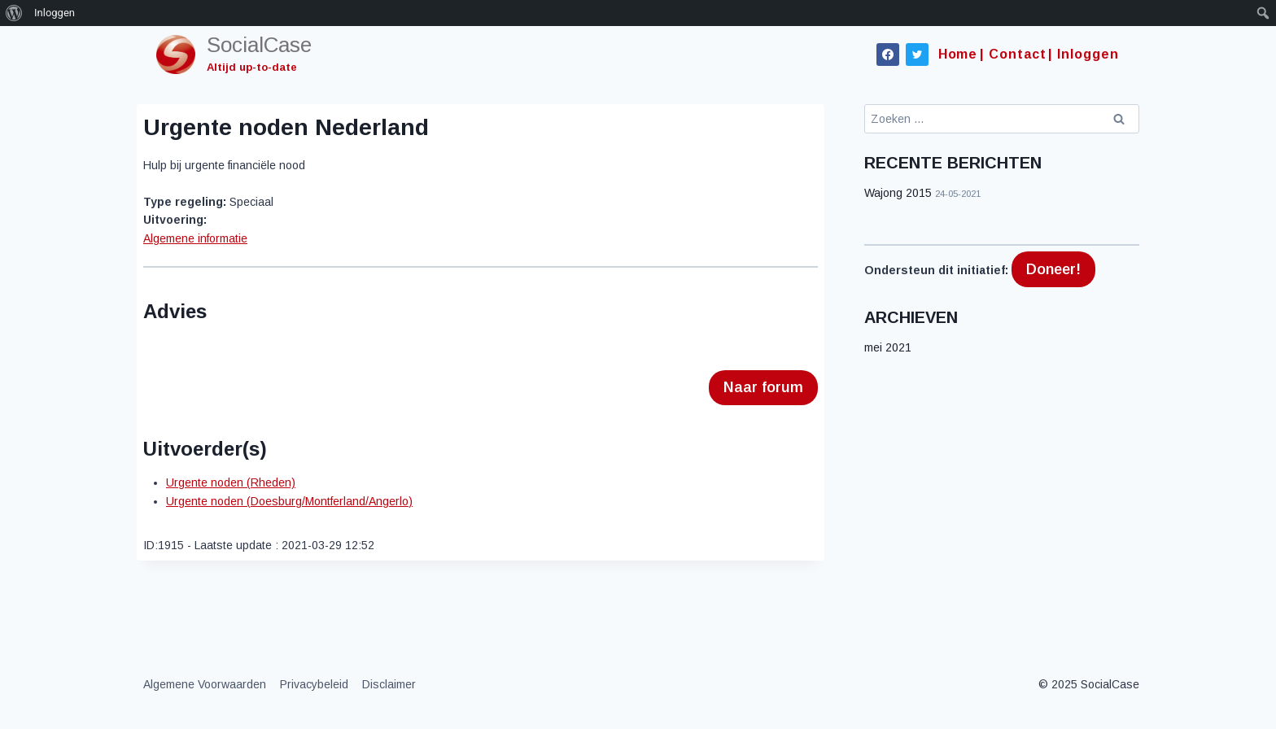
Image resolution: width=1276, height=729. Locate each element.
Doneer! (1053, 269)
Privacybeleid (314, 684)
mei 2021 (887, 347)
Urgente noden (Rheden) (230, 482)
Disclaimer (389, 684)
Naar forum (763, 387)
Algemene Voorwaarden (204, 684)
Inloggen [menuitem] (54, 13)
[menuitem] (14, 13)
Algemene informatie (195, 238)
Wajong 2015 (898, 192)
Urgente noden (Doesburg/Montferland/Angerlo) (289, 501)
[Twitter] (917, 54)
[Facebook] (887, 54)
